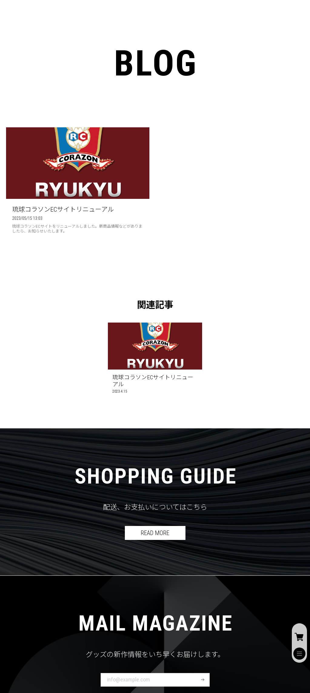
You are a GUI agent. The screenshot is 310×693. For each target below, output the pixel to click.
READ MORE (155, 533)
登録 (203, 679)
